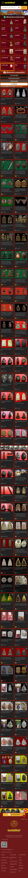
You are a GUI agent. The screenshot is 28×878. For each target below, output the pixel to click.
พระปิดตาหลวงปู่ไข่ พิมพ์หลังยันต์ (20, 462)
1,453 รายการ (17, 31)
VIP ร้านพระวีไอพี (14, 75)
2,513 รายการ (17, 46)
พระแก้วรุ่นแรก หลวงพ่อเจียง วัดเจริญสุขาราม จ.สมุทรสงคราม (6, 803)
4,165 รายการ (4, 46)
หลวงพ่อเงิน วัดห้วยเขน (19, 243)
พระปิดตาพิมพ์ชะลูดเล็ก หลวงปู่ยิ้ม (21, 422)
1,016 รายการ (4, 61)
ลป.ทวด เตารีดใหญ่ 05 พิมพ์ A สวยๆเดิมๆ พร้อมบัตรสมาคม (21, 604)
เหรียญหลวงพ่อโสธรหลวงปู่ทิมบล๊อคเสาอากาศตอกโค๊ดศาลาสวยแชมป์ (6, 749)
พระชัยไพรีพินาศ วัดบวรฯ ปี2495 (6, 117)
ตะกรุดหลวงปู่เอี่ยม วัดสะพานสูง (6, 461)
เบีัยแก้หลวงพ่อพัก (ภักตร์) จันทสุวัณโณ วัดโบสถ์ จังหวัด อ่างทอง (21, 263)
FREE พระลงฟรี (14, 81)
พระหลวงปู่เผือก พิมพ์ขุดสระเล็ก (6, 349)
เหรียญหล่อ (4, 35)
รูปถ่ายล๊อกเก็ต (3, 50)
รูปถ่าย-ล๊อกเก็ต (13, 869)
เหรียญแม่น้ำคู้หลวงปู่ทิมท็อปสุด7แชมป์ (20, 712)
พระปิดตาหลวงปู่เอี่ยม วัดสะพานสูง (6, 366)
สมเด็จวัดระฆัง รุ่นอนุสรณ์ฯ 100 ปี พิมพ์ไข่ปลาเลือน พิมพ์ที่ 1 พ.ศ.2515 (21, 532)
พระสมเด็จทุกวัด (19, 50)
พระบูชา (3, 20)
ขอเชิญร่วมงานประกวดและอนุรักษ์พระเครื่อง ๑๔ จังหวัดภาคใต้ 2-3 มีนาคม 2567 (20, 479)
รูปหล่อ (17, 28)
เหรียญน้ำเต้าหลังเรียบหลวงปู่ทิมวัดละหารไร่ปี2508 (6, 730)
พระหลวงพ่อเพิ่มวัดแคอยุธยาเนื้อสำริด (6, 549)
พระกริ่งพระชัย (3, 28)
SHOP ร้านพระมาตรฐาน (14, 78)
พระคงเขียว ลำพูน (18, 153)
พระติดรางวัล (5, 65)
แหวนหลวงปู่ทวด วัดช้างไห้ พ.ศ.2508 (20, 640)
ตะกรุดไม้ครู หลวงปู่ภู (19, 366)
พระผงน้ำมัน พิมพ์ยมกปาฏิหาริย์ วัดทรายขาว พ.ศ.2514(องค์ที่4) (19, 803)
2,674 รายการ (18, 61)
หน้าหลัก (3, 855)
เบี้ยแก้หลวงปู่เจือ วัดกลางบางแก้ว (6, 421)
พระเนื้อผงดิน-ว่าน (17, 43)
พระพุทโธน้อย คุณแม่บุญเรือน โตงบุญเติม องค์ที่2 (7, 568)
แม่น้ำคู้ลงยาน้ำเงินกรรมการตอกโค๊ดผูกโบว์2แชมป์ (6, 766)
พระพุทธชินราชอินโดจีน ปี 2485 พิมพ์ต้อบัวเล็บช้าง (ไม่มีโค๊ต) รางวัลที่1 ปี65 (20, 497)
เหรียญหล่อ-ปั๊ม (13, 864)
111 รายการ (4, 69)
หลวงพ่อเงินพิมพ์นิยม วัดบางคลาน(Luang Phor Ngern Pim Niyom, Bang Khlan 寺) (20, 332)
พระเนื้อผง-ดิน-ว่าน (13, 858)
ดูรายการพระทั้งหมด (14, 815)
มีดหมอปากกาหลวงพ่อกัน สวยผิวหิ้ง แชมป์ (6, 385)
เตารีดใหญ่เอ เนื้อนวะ (5, 675)
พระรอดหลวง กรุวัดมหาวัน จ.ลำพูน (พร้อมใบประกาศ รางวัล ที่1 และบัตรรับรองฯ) (20, 515)
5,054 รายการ (4, 39)
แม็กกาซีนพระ (4, 860)
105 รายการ (17, 69)
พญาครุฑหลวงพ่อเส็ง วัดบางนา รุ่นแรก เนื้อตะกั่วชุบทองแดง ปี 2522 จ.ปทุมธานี (20, 208)
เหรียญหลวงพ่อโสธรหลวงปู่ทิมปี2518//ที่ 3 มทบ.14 (6, 712)
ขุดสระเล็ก (17, 586)
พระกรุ (16, 20)
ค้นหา (24, 8)
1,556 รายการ (18, 39)
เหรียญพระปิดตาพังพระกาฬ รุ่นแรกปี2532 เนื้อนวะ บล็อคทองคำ (6, 586)
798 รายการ (4, 31)
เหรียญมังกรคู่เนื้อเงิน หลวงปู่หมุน (21, 730)
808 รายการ (17, 54)
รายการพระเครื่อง (5, 857)
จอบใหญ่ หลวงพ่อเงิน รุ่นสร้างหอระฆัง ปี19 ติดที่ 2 (6, 603)
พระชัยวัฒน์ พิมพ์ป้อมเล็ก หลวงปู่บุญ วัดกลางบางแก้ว (6, 658)
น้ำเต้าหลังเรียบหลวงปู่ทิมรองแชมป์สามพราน (21, 694)
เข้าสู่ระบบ (3, 865)
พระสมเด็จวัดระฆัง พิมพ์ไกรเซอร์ (20, 439)
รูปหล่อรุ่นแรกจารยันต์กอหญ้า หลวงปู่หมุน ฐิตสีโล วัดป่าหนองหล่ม (20, 659)
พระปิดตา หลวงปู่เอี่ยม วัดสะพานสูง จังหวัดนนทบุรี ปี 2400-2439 (6, 281)
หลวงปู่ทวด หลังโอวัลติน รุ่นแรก (6, 694)
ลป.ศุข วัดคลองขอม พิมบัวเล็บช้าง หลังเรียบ (7, 226)
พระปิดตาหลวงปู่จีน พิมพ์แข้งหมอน (6, 479)
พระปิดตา (17, 35)
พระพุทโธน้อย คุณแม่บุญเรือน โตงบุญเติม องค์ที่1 (21, 568)
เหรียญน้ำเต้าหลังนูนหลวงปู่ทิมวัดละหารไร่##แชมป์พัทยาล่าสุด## (20, 749)
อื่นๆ (16, 65)
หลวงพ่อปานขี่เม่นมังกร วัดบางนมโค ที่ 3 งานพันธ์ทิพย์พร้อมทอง (20, 190)
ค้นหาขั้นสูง (19, 7)
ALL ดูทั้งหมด (14, 84)
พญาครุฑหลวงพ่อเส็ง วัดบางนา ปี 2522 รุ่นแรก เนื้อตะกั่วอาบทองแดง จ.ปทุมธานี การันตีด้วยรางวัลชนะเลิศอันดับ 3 (6, 137)
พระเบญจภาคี (5, 57)
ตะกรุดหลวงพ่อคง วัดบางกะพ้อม (6, 496)
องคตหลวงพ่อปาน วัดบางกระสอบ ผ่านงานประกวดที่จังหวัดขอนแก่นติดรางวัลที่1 (20, 226)
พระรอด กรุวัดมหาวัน (19, 403)
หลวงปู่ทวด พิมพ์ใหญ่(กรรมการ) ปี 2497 (19, 348)
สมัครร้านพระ (4, 868)
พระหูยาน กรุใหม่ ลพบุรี (19, 98)
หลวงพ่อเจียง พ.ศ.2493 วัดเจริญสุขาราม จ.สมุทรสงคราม (20, 785)
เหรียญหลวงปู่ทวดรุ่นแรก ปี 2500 (20, 676)
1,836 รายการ (18, 24)
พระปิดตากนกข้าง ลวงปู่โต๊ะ (6, 438)
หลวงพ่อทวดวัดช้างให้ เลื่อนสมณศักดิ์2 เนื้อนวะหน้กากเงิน (7, 152)
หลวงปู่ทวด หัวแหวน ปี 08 (20, 621)
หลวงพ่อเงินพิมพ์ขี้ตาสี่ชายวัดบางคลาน (6, 532)
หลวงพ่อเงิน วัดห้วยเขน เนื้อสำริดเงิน (6, 99)
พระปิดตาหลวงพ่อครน (5, 512)
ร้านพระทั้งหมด (4, 863)
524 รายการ (4, 54)
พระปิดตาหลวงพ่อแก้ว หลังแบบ (20, 383)
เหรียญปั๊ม (17, 57)
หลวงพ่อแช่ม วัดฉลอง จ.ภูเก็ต (7, 783)
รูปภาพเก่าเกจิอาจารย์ (5, 621)
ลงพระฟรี (3, 871)
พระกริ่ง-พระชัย (13, 861)
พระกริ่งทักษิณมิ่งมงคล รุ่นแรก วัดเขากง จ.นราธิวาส (20, 766)
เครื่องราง (4, 43)
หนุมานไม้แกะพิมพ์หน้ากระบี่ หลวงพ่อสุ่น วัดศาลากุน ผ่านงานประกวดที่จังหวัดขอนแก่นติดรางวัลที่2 (6, 244)
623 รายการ (4, 24)
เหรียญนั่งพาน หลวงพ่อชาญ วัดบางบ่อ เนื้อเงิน (6, 640)
